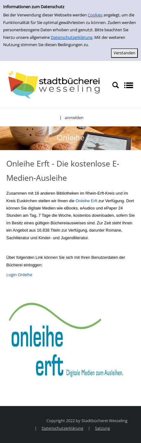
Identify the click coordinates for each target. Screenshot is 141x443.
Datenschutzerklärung (71, 37)
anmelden (74, 117)
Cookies (95, 15)
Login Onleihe (19, 274)
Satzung (102, 428)
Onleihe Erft (86, 200)
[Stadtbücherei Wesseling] (56, 85)
